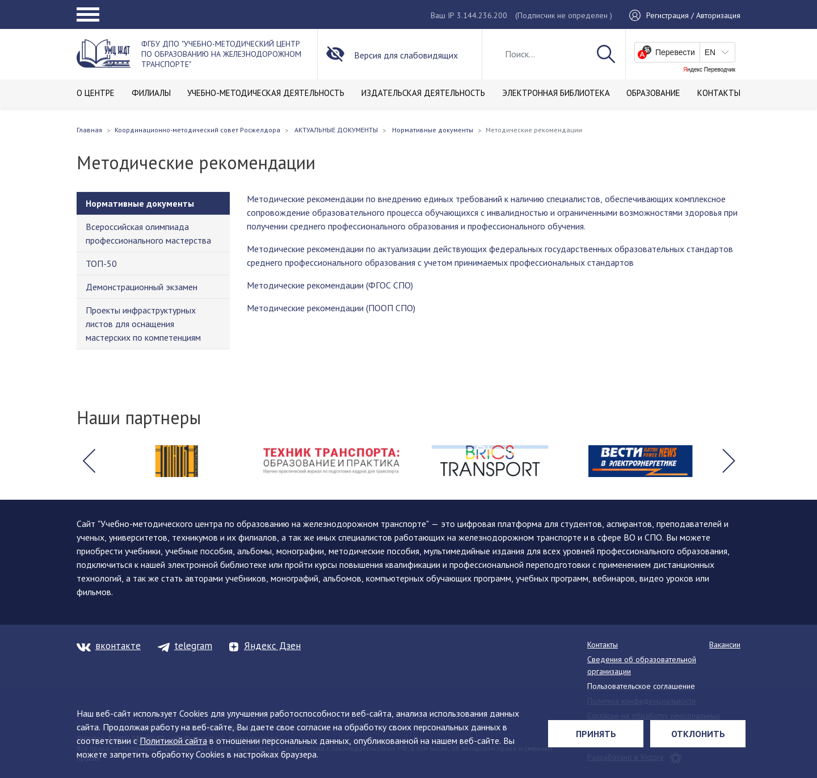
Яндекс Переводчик (709, 70)
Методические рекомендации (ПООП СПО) (331, 307)
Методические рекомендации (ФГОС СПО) (330, 285)
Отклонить (698, 733)
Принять (596, 733)
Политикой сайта (173, 740)
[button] (88, 461)
